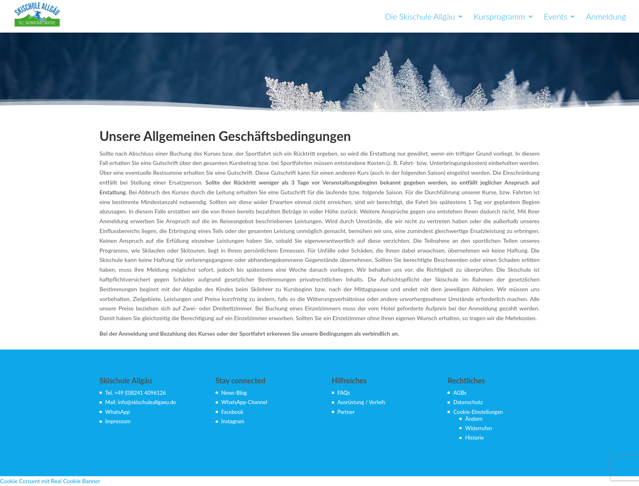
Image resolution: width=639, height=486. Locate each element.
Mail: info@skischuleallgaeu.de (140, 402)
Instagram (232, 421)
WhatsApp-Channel (244, 402)
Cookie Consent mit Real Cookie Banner (50, 480)
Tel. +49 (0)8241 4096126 (135, 392)
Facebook (232, 412)
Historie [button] (474, 437)
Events (555, 17)
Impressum (117, 421)
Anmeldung (606, 17)
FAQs (343, 392)
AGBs (459, 392)
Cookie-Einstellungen (478, 412)
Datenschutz (468, 402)
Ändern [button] (473, 419)
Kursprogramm (499, 17)
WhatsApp (117, 412)
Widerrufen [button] (478, 428)
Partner (346, 412)
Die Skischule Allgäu (420, 17)
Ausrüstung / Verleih (361, 402)
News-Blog (234, 392)
